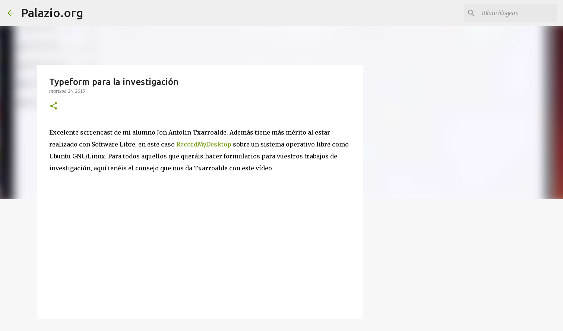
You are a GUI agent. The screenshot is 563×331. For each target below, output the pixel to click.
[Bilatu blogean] (518, 13)
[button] (53, 106)
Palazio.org (52, 12)
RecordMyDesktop (203, 144)
